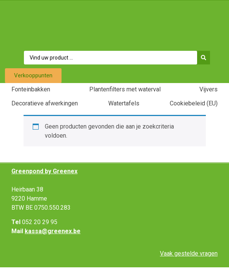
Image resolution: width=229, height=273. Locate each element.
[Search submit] (205, 57)
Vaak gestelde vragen (189, 253)
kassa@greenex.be (53, 231)
